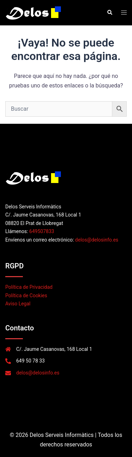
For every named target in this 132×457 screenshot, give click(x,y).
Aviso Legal (18, 303)
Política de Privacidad (28, 287)
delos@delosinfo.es (96, 240)
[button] (109, 13)
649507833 (41, 231)
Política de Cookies (26, 295)
